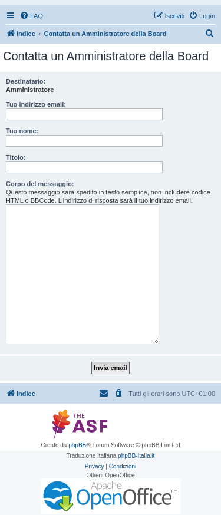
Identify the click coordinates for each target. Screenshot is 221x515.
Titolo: (15, 157)
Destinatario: (25, 81)
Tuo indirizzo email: (36, 104)
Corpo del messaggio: (40, 183)
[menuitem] (31, 16)
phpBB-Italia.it (136, 456)
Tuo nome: (22, 130)
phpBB (77, 445)
